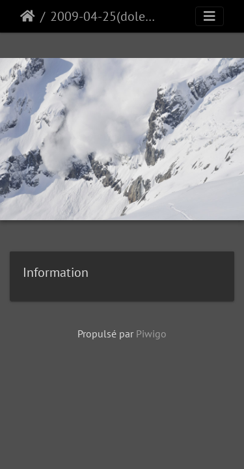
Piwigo (151, 333)
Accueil (27, 16)
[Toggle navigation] (209, 16)
